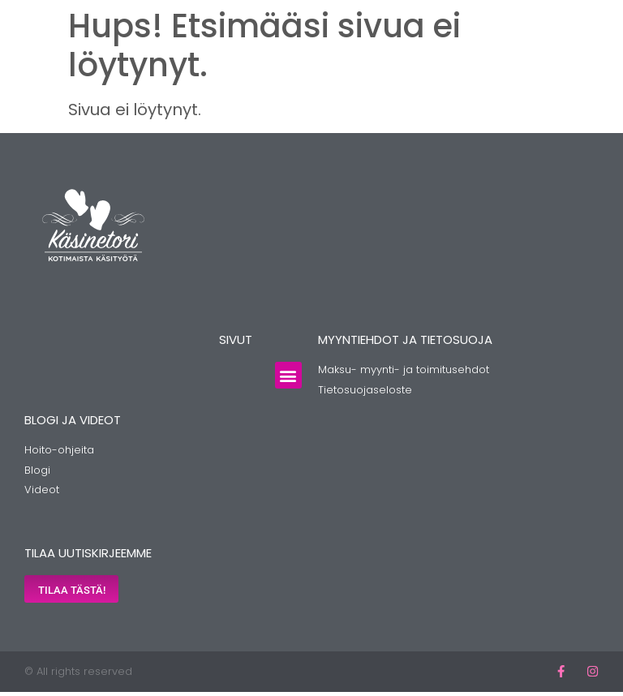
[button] (288, 375)
